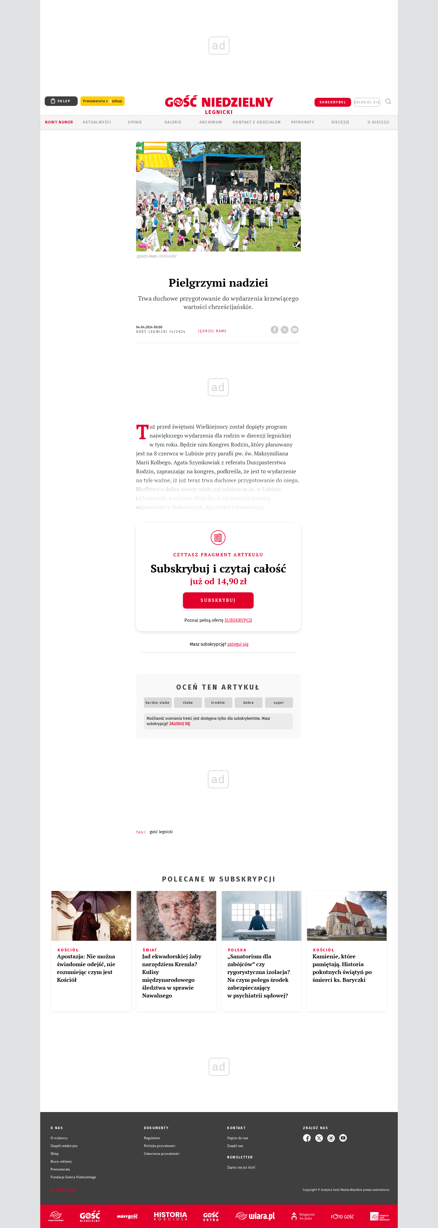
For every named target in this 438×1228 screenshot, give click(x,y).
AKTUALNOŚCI (97, 122)
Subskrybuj (218, 600)
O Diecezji (378, 122)
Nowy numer (59, 122)
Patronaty (303, 122)
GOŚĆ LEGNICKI (161, 832)
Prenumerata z (102, 101)
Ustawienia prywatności (162, 1153)
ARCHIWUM (210, 122)
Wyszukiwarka (388, 101)
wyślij (296, 328)
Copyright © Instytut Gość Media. (326, 1190)
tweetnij (286, 328)
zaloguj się (367, 102)
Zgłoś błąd (63, 1190)
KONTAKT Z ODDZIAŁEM (257, 122)
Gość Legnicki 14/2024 (161, 332)
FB (276, 328)
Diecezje (341, 122)
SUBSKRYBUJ (333, 102)
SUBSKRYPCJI (238, 620)
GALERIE (173, 122)
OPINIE (135, 122)
